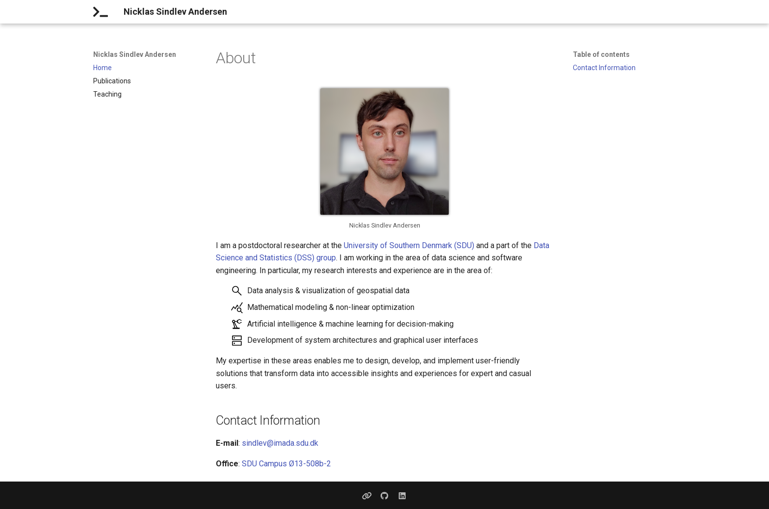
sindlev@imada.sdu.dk (280, 443)
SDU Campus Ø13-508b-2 (286, 463)
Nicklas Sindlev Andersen (134, 54)
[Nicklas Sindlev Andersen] (100, 12)
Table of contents (601, 54)
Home (102, 68)
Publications (112, 81)
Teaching (107, 94)
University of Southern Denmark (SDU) (409, 245)
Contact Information (604, 68)
